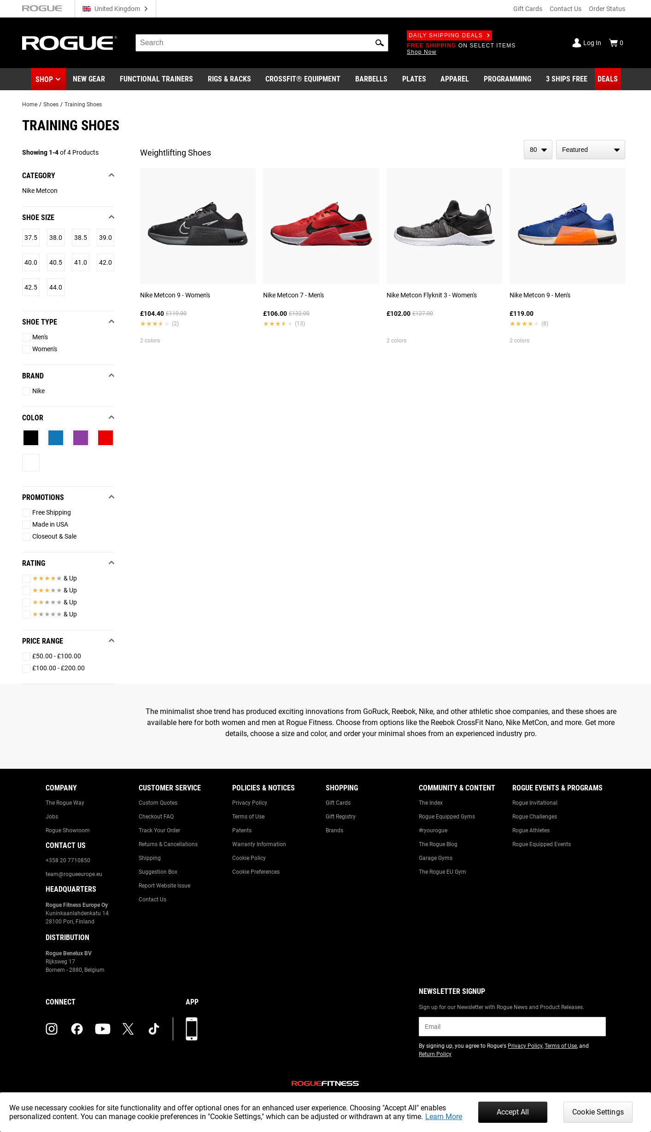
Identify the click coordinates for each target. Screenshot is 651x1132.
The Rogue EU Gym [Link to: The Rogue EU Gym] (442, 872)
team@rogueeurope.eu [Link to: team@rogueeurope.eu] (74, 874)
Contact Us (565, 8)
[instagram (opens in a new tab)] (51, 1028)
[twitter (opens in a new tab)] (128, 1028)
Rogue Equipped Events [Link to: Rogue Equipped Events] (541, 844)
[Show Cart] (616, 43)
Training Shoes (83, 104)
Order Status (607, 8)
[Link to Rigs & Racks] (229, 79)
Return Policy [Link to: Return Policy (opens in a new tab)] (435, 1054)
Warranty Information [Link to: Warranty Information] (259, 844)
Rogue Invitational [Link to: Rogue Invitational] (534, 803)
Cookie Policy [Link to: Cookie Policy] (249, 858)
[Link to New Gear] (89, 79)
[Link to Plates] (414, 79)
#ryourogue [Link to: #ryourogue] (433, 830)
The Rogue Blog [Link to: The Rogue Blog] (438, 844)
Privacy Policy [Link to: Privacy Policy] (249, 803)
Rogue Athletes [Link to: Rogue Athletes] (531, 830)
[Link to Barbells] (371, 79)
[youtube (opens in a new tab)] (102, 1028)
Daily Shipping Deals (449, 35)
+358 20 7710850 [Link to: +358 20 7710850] (68, 860)
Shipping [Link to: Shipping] (150, 858)
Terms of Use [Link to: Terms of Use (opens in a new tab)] (561, 1046)
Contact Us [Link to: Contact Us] (152, 899)
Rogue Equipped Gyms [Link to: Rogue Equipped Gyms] (447, 816)
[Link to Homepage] (69, 43)
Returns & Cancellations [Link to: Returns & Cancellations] (168, 844)
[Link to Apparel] (455, 79)
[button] (379, 43)
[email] (512, 1026)
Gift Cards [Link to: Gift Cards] (338, 803)
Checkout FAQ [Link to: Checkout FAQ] (156, 816)
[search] (261, 43)
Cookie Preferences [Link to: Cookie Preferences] (256, 872)
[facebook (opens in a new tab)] (76, 1028)
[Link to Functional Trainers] (156, 79)
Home (29, 104)
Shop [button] (44, 79)
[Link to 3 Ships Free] (566, 79)
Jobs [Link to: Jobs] (52, 816)
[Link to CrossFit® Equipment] (303, 79)
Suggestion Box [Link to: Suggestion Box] (158, 872)
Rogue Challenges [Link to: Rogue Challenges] (534, 816)
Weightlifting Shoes (175, 152)
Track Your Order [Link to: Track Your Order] (159, 830)
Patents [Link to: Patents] (242, 830)
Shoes (51, 104)
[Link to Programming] (507, 79)
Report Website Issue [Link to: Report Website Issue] (164, 885)
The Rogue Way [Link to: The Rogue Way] (65, 803)
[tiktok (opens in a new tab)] (153, 1028)
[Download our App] (191, 1028)
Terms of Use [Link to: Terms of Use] (248, 816)
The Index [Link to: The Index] (431, 803)
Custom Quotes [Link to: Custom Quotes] (158, 803)
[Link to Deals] (608, 79)
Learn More (443, 1116)
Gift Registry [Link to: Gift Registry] (341, 816)
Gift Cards (527, 8)
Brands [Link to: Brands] (334, 830)
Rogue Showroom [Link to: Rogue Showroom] (68, 830)
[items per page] (538, 149)
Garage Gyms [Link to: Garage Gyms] (435, 858)
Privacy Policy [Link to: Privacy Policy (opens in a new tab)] (525, 1046)
